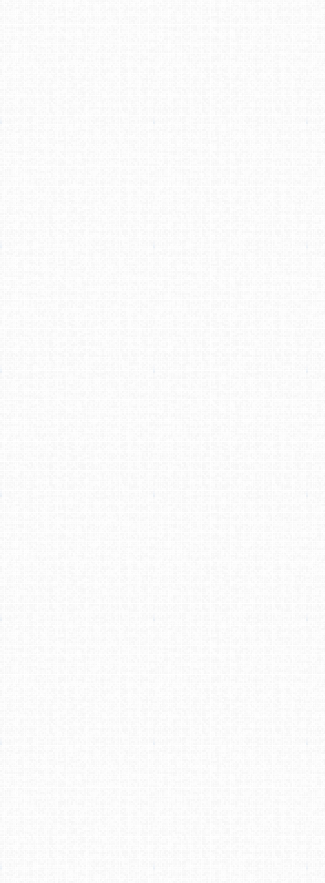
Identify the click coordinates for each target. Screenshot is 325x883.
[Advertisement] (260, 137)
